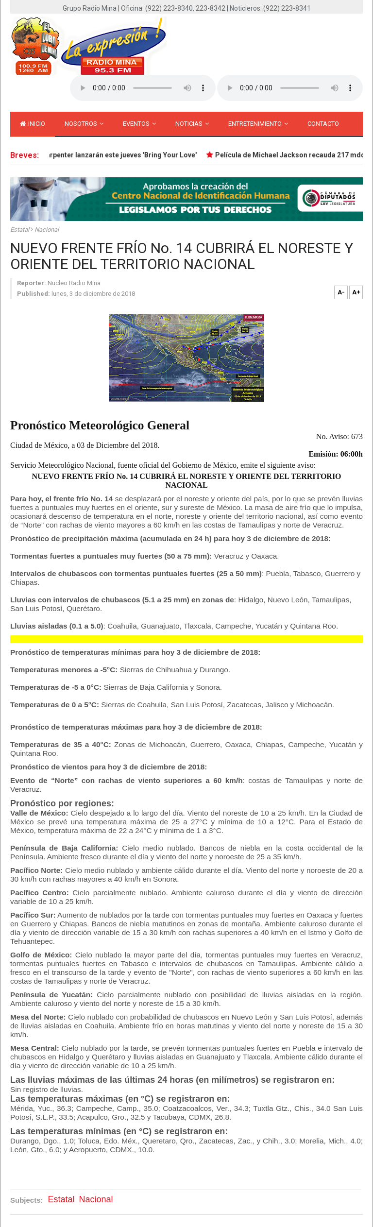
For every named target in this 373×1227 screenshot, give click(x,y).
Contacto (323, 123)
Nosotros (84, 123)
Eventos (139, 123)
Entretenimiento (258, 123)
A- (341, 292)
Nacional (46, 229)
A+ (356, 292)
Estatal (20, 229)
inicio (32, 123)
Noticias (192, 123)
